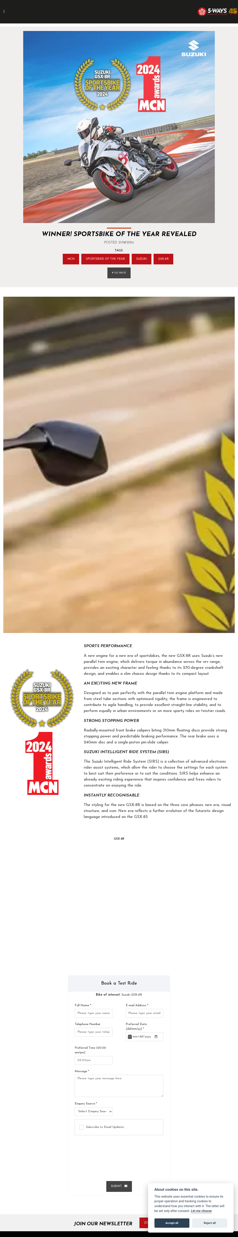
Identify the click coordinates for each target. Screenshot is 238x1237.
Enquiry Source (86, 1104)
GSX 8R (119, 840)
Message (82, 1072)
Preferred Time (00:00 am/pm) (90, 1051)
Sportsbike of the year (105, 259)
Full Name (83, 1006)
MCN (67, 259)
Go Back (119, 273)
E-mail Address (137, 1006)
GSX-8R (167, 259)
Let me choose (201, 1211)
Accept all (172, 1223)
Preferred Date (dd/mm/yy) (136, 1028)
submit (119, 1187)
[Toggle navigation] (6, 11)
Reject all (210, 1223)
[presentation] (119, 1157)
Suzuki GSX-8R (119, 996)
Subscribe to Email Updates (101, 1128)
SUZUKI (144, 259)
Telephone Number (88, 1025)
